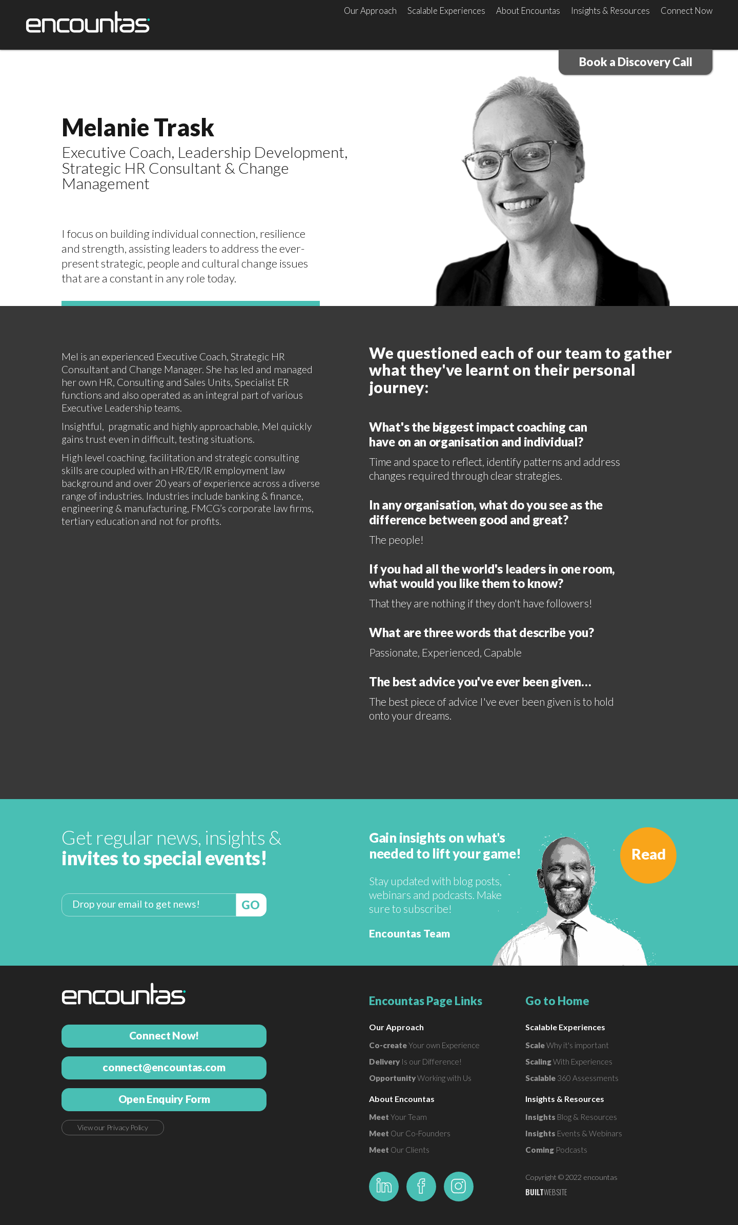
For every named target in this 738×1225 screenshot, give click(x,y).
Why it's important (567, 1045)
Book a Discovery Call (635, 62)
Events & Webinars (573, 1133)
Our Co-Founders (409, 1133)
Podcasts (556, 1149)
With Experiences (568, 1061)
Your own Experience (424, 1045)
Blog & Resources (571, 1116)
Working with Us (420, 1078)
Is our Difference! (415, 1061)
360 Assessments (572, 1078)
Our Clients (399, 1149)
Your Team (398, 1116)
